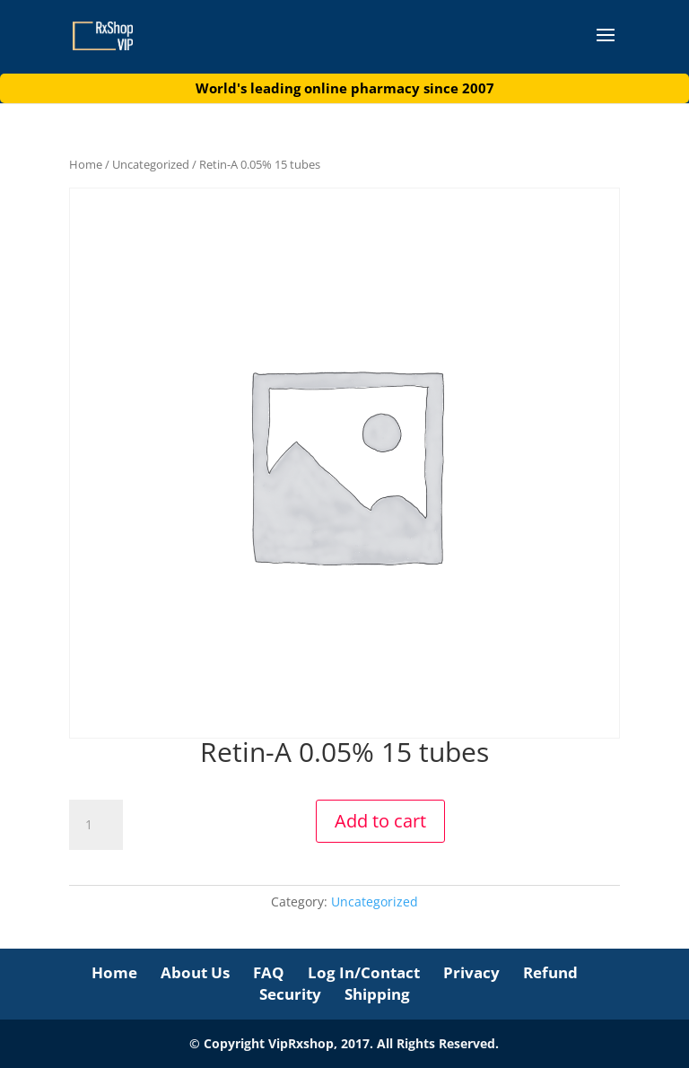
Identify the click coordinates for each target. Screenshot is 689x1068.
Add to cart (380, 821)
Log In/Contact (364, 972)
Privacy (471, 972)
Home (85, 164)
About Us (195, 972)
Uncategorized (150, 164)
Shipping (377, 994)
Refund (550, 972)
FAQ (268, 972)
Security (290, 994)
